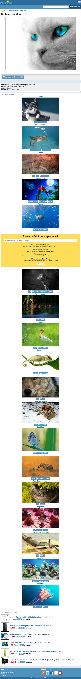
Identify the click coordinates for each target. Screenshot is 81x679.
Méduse (40, 584)
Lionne (40, 153)
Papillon (40, 427)
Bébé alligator (40, 124)
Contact (3, 675)
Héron (40, 322)
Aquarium (40, 558)
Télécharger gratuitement (13, 77)
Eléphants (40, 455)
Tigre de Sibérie (40, 401)
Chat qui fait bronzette (40, 532)
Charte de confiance (7, 672)
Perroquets (40, 178)
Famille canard (40, 294)
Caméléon (40, 350)
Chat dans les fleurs (40, 481)
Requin (40, 204)
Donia (9, 88)
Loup (40, 268)
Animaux (44, 122)
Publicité (3, 674)
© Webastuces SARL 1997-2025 (40, 678)
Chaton (40, 96)
